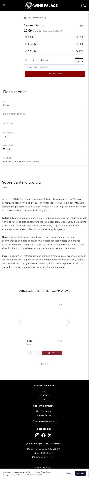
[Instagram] (37, 436)
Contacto (43, 399)
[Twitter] (50, 436)
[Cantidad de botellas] (33, 60)
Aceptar (80, 473)
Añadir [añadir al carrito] (52, 353)
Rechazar (68, 473)
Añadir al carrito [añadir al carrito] (55, 74)
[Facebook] (43, 436)
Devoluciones (43, 395)
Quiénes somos (43, 411)
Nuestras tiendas (43, 415)
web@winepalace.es (45, 457)
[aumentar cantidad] (38, 60)
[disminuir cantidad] (29, 60)
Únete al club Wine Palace (43, 421)
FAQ (44, 391)
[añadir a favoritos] (81, 26)
